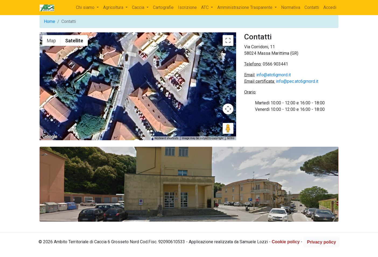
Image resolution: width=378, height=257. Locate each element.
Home (49, 21)
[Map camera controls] (228, 109)
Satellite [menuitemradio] (74, 40)
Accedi (329, 7)
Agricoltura (113, 7)
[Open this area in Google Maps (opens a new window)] (50, 136)
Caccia (138, 7)
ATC (205, 7)
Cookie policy (286, 242)
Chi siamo (86, 7)
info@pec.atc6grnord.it (297, 81)
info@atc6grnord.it (273, 74)
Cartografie (163, 7)
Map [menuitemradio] (51, 40)
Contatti (311, 7)
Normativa (290, 7)
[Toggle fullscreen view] (228, 40)
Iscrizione (187, 7)
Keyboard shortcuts (166, 138)
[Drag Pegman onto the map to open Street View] (228, 128)
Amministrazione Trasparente (245, 7)
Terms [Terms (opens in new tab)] (230, 138)
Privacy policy (321, 242)
